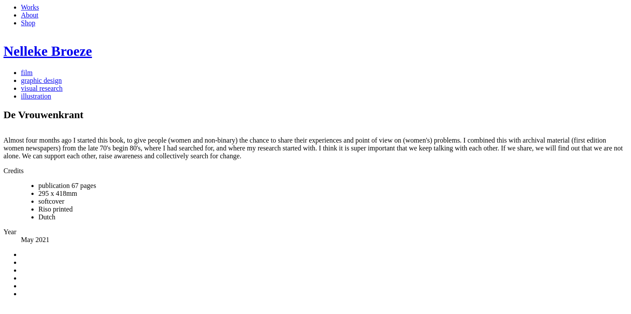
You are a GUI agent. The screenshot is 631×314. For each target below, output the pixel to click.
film (27, 72)
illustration (36, 96)
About (29, 15)
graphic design (41, 80)
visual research (42, 88)
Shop (28, 23)
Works (30, 7)
